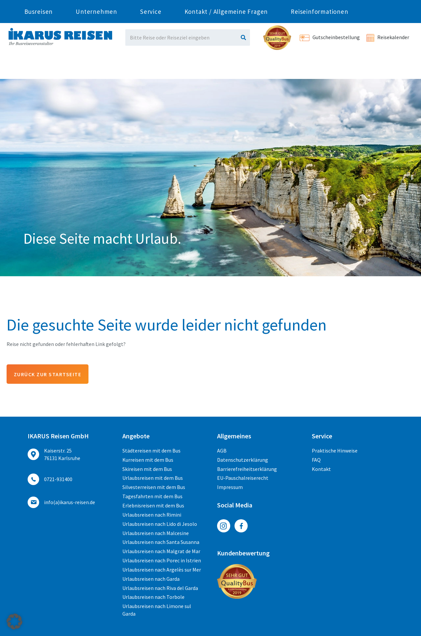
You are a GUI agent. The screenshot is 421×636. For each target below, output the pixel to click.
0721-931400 (96, 5)
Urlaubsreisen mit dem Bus (152, 478)
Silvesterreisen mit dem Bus (153, 487)
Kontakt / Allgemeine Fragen (226, 67)
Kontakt (321, 469)
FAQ (316, 460)
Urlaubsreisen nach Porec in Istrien (161, 560)
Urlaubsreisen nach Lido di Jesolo (159, 524)
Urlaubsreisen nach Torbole (153, 597)
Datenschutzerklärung (242, 460)
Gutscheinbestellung (330, 37)
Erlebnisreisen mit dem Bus (153, 505)
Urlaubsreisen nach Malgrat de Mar (161, 551)
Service (150, 67)
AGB (222, 451)
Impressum (230, 487)
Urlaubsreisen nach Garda (151, 578)
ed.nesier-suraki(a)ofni (69, 502)
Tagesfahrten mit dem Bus (152, 496)
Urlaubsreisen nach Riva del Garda (160, 588)
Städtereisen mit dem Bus (151, 451)
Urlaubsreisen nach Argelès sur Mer (161, 570)
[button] (14, 621)
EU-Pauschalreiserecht (242, 478)
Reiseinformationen (319, 67)
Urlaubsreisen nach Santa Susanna (160, 542)
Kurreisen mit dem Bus (147, 460)
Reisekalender (387, 37)
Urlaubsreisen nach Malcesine (155, 533)
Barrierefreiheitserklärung (247, 469)
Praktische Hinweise (335, 451)
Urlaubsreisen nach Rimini (151, 515)
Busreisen (38, 67)
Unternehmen (96, 67)
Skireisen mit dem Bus (147, 469)
